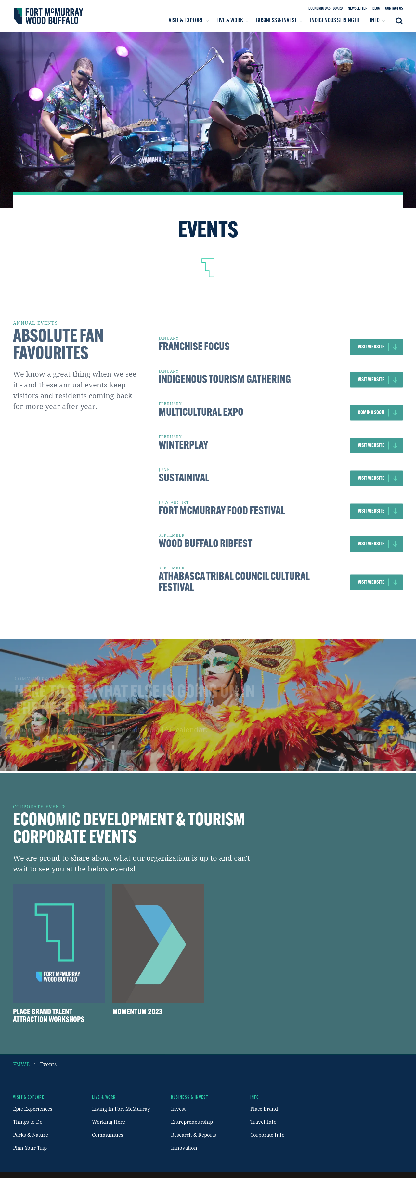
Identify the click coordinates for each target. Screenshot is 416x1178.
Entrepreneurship (192, 1122)
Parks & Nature (30, 1135)
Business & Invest (189, 1097)
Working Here (108, 1122)
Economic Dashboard (325, 8)
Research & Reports (193, 1135)
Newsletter (357, 8)
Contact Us (394, 8)
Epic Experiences (32, 1109)
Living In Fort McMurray (121, 1109)
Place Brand (264, 1109)
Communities (107, 1135)
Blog (376, 8)
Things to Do (28, 1122)
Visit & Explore (28, 1097)
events (48, 1064)
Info (254, 1097)
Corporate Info (267, 1135)
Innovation (184, 1148)
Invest (178, 1109)
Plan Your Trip (30, 1148)
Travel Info (263, 1122)
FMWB (21, 1064)
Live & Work (103, 1097)
